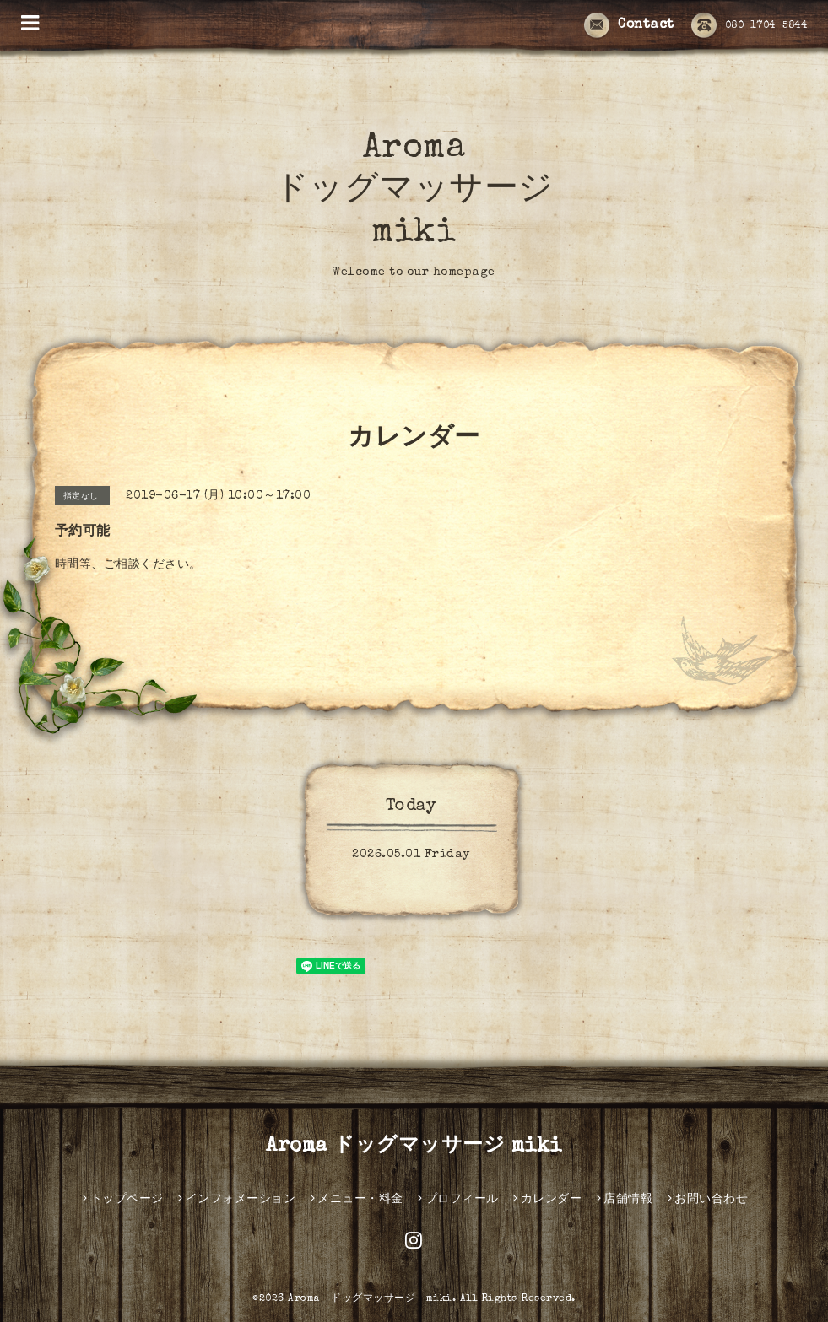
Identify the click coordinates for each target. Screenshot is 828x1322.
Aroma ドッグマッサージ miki (414, 191)
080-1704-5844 (749, 26)
